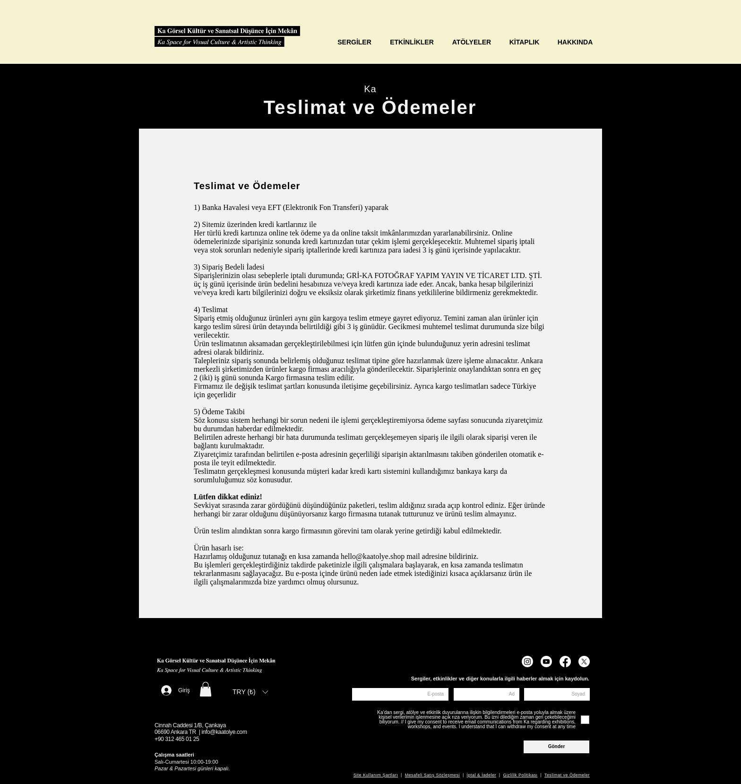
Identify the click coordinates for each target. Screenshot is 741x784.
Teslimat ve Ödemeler (567, 775)
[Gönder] (556, 746)
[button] (205, 689)
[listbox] (250, 692)
